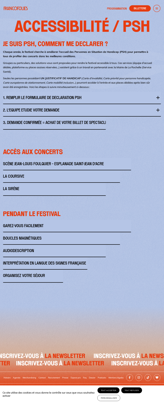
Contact (42, 377)
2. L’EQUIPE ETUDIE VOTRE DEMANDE (82, 110)
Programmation (117, 8)
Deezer (92, 377)
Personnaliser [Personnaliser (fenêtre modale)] (109, 398)
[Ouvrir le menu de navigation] (156, 8)
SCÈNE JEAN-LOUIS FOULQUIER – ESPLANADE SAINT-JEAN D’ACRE (82, 164)
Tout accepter (108, 390)
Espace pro (76, 377)
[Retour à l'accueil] (16, 8)
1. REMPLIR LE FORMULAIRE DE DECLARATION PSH (82, 98)
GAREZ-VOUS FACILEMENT (82, 226)
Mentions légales (116, 377)
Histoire (7, 377)
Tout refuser (132, 390)
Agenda (16, 377)
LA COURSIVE (82, 176)
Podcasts (102, 377)
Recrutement (54, 377)
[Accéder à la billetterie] (140, 8)
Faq (85, 377)
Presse (65, 377)
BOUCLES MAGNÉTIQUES (82, 238)
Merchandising (29, 377)
